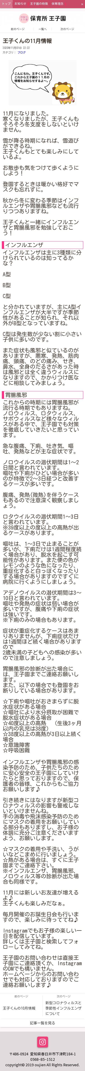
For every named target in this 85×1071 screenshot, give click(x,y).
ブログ (21, 52)
